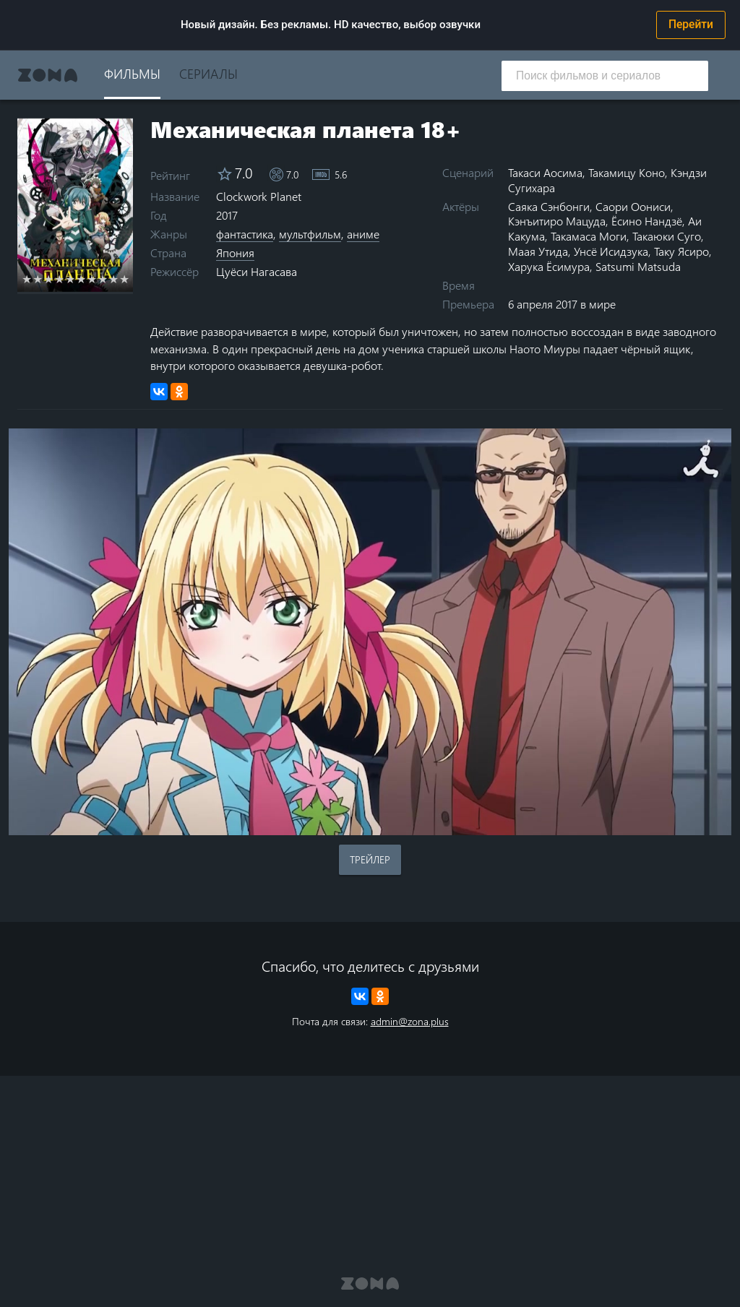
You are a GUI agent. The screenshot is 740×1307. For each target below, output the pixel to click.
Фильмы (132, 73)
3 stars (48, 278)
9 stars (113, 278)
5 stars (70, 278)
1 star (27, 278)
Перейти (690, 24)
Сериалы (208, 73)
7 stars (92, 278)
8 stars (103, 278)
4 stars (59, 278)
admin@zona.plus (410, 1021)
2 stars (38, 278)
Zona (47, 75)
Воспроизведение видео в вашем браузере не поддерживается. (370, 631)
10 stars (124, 278)
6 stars (81, 278)
